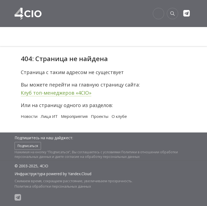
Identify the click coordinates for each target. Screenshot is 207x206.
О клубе (119, 116)
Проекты (99, 116)
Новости (29, 116)
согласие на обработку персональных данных (102, 156)
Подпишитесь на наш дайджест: (44, 137)
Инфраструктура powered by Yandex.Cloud (53, 173)
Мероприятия (74, 116)
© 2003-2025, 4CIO (31, 165)
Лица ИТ (49, 116)
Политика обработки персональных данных (53, 186)
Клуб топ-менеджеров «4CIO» (56, 92)
